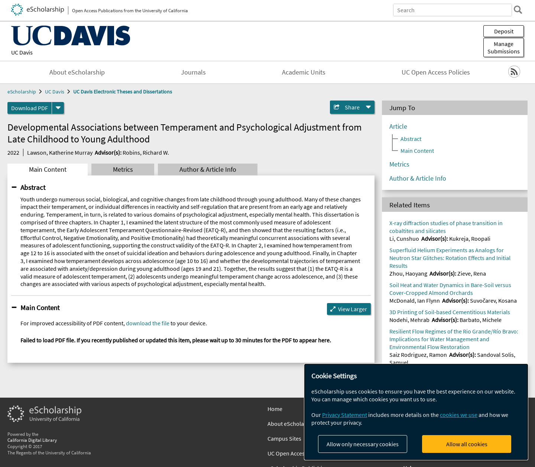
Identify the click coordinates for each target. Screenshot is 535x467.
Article (398, 126)
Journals (193, 72)
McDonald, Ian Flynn (414, 300)
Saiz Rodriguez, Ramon (418, 354)
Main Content (48, 169)
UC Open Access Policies (436, 72)
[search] (518, 10)
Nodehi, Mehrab (409, 319)
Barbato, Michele (481, 319)
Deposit (503, 31)
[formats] (58, 108)
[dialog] (416, 412)
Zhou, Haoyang (408, 273)
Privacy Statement (344, 414)
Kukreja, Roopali (469, 238)
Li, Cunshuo (404, 238)
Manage (503, 47)
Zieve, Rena (471, 273)
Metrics (123, 169)
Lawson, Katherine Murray (60, 152)
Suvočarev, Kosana (493, 300)
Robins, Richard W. (146, 152)
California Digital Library (32, 440)
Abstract (32, 187)
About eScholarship (77, 72)
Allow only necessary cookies (363, 444)
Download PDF (29, 108)
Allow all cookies (466, 444)
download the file (147, 323)
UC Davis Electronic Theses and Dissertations (122, 91)
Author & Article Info (207, 169)
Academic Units (303, 72)
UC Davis (22, 52)
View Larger (352, 309)
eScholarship (21, 91)
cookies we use (458, 414)
